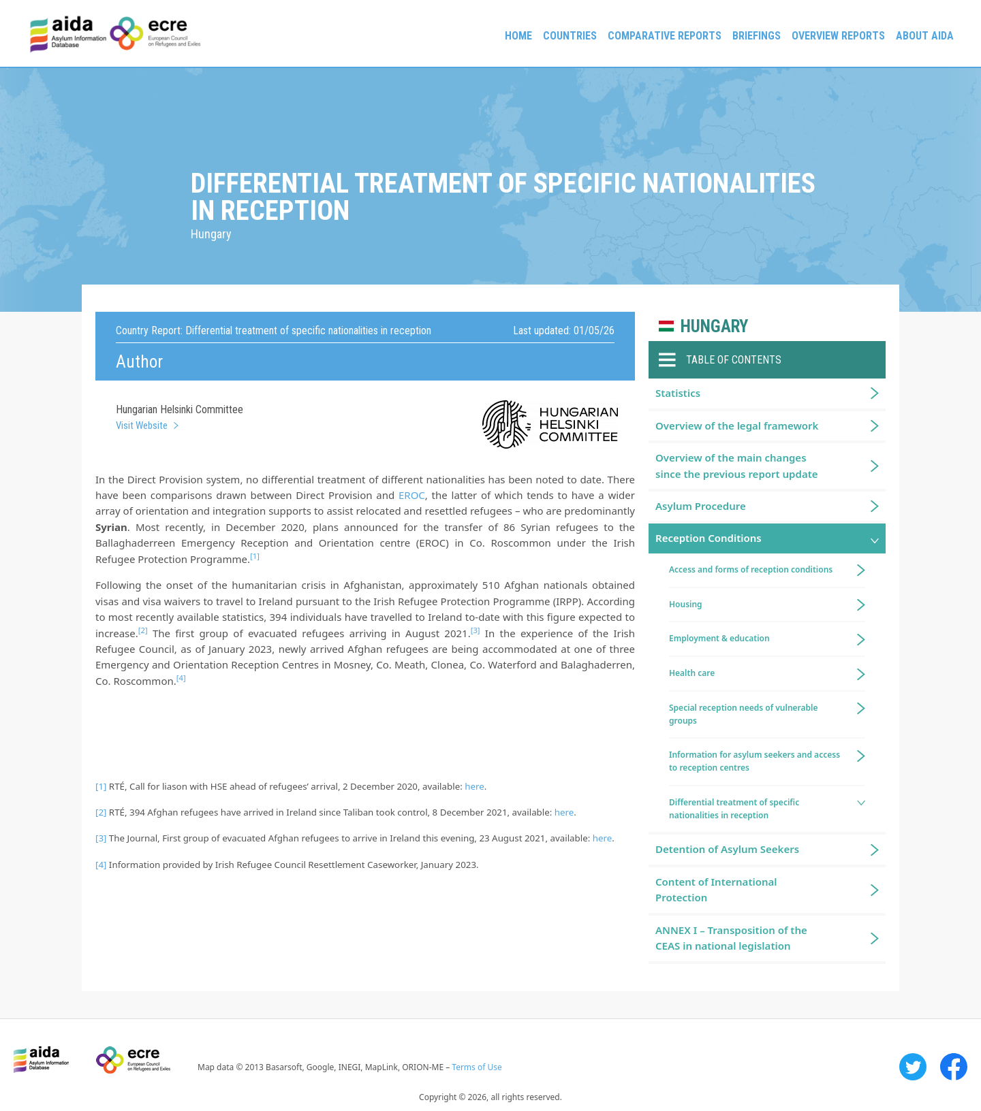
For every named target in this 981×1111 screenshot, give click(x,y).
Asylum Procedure (700, 506)
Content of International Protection (716, 889)
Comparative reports (664, 35)
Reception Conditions (708, 538)
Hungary (714, 326)
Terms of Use (476, 1067)
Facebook (953, 1066)
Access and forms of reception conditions (750, 569)
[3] (100, 838)
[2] (100, 812)
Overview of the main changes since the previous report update (736, 465)
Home (518, 35)
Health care (692, 673)
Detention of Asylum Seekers (727, 849)
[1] (100, 786)
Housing (685, 604)
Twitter (912, 1066)
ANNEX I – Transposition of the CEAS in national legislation (731, 937)
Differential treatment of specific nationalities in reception (734, 808)
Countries (570, 35)
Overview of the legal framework (736, 425)
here (474, 786)
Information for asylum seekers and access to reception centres (754, 761)
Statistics (677, 393)
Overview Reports (838, 35)
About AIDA (925, 35)
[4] (100, 864)
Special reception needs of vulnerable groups (743, 714)
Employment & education (719, 638)
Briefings (756, 35)
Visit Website (142, 425)
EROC (412, 495)
